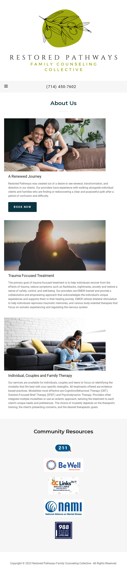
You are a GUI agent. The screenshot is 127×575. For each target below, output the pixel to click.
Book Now (22, 207)
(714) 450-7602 (61, 87)
